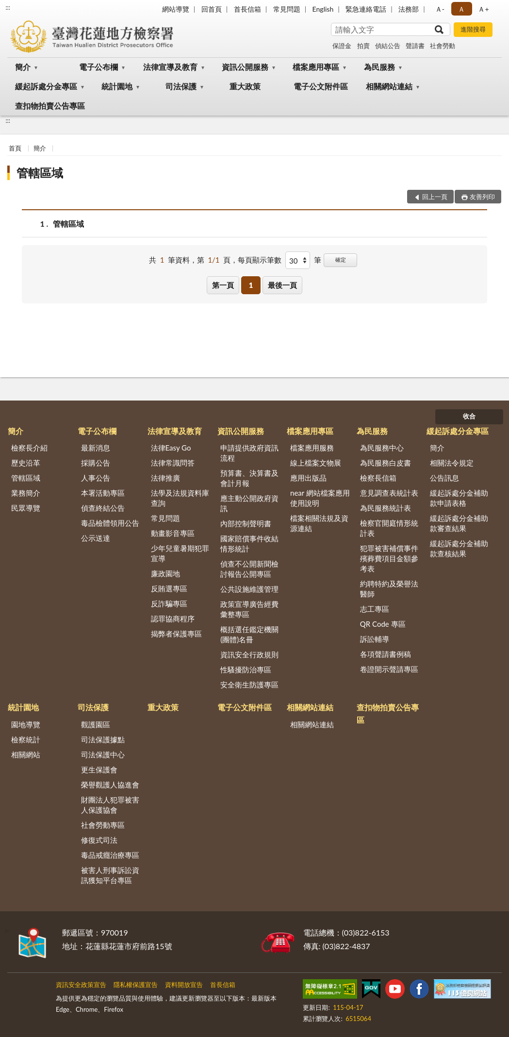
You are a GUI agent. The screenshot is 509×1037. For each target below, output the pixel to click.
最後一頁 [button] (282, 285)
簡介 (23, 66)
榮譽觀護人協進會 (110, 784)
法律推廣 (165, 477)
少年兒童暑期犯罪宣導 (180, 553)
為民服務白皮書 (385, 462)
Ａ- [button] (439, 9)
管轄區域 (39, 173)
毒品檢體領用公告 (110, 522)
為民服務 (379, 66)
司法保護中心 (103, 754)
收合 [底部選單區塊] (469, 416)
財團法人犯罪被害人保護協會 (110, 804)
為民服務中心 (382, 447)
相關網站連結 (389, 86)
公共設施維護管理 (249, 589)
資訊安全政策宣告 (81, 984)
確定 (340, 259)
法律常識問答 (173, 462)
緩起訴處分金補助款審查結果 (459, 523)
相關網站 (25, 754)
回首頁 (211, 9)
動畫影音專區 (173, 533)
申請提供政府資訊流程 (249, 452)
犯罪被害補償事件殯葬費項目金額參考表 (389, 558)
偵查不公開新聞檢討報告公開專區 (249, 568)
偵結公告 (387, 46)
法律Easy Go (171, 447)
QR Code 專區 (383, 623)
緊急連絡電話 (365, 9)
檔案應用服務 (312, 447)
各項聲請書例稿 (385, 654)
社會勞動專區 (103, 824)
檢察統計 (25, 739)
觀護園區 (95, 724)
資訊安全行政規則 (249, 654)
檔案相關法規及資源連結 (319, 523)
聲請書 (415, 46)
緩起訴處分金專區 (46, 86)
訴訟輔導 (374, 639)
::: (7, 7)
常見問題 (286, 9)
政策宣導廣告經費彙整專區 (249, 609)
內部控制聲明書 (245, 523)
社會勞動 (442, 46)
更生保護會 (99, 769)
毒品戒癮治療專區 (110, 855)
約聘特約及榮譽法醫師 (389, 588)
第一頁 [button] (223, 285)
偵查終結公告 (103, 507)
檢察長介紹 (29, 447)
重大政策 (245, 86)
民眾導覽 (25, 507)
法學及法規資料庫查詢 (180, 497)
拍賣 (363, 46)
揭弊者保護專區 (176, 633)
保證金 (341, 46)
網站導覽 (175, 9)
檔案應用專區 (316, 66)
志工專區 (374, 608)
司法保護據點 (103, 739)
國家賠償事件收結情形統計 (249, 543)
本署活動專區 (103, 492)
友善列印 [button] (482, 197)
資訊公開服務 (245, 66)
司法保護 (181, 86)
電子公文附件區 (321, 86)
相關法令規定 (452, 462)
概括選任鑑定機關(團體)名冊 (249, 634)
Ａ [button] (461, 9)
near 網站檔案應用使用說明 (320, 497)
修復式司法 (99, 840)
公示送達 (95, 538)
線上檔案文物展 (315, 462)
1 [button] (251, 285)
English (323, 9)
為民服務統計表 (385, 507)
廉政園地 (165, 573)
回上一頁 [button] (434, 197)
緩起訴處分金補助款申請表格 (459, 497)
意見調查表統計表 (389, 492)
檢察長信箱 (378, 477)
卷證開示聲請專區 (389, 669)
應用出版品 (308, 477)
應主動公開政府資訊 (249, 503)
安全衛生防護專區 (249, 684)
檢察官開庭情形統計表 (389, 527)
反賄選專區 (169, 588)
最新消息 (95, 447)
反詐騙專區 (169, 603)
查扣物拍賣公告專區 (50, 105)
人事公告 (95, 477)
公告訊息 (444, 477)
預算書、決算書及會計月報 (249, 477)
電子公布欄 (98, 66)
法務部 (408, 9)
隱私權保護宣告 (136, 984)
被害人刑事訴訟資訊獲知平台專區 (110, 875)
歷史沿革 (25, 462)
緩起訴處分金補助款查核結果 (459, 548)
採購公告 (95, 462)
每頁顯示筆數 (259, 259)
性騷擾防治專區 (245, 669)
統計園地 (116, 86)
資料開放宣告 (184, 984)
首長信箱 (247, 9)
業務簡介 (25, 492)
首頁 (15, 148)
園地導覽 (25, 724)
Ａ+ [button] (483, 9)
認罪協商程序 (173, 618)
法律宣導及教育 (170, 66)
